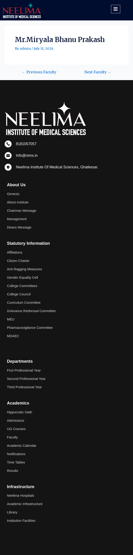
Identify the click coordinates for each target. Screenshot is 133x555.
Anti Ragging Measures (24, 269)
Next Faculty (97, 72)
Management (17, 219)
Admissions (15, 420)
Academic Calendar (21, 445)
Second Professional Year (26, 379)
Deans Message (19, 227)
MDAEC (13, 336)
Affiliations (14, 252)
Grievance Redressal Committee (31, 311)
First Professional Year (24, 370)
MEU (10, 319)
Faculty (12, 437)
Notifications (16, 454)
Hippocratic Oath (19, 412)
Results (12, 471)
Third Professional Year (24, 387)
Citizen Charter (18, 261)
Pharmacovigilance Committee (30, 328)
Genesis (13, 194)
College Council (19, 294)
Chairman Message (21, 210)
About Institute (17, 202)
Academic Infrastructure (25, 504)
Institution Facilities (21, 520)
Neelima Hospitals (20, 495)
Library (12, 512)
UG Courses (16, 429)
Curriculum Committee (24, 302)
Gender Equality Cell (22, 277)
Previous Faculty (39, 72)
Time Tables (16, 462)
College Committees (22, 286)
